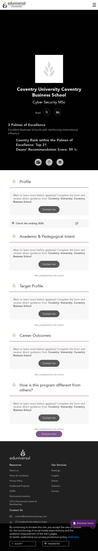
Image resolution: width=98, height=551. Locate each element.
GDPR (12, 501)
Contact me (49, 220)
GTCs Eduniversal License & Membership (23, 511)
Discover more (49, 434)
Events (54, 491)
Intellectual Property (19, 496)
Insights (55, 486)
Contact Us (16, 520)
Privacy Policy (16, 491)
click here (73, 537)
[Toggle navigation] (94, 5)
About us (13, 480)
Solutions (55, 496)
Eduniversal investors (19, 506)
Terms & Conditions (19, 486)
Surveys (55, 501)
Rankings (55, 480)
